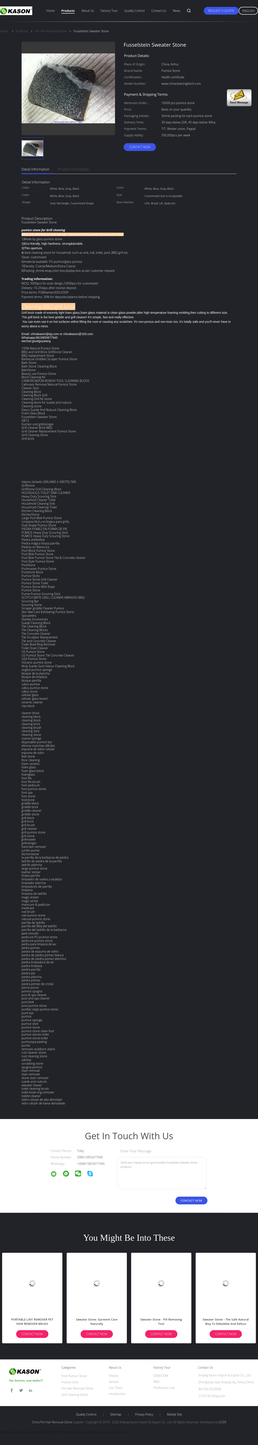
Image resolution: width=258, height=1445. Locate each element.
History (113, 1376)
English (248, 11)
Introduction (117, 1394)
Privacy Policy (144, 1414)
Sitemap (115, 1414)
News (176, 11)
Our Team (115, 1388)
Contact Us (158, 11)
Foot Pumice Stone (74, 1376)
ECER (222, 1422)
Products (68, 11)
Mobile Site (174, 1414)
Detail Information (35, 169)
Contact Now (139, 147)
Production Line (164, 1388)
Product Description (73, 169)
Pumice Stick (69, 1382)
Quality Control (134, 11)
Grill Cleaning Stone (74, 1395)
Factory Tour (109, 11)
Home (50, 11)
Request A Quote (221, 11)
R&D (157, 1382)
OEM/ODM (161, 1376)
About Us (87, 11)
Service (113, 1382)
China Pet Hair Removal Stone (52, 1422)
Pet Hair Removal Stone (77, 1388)
